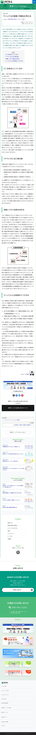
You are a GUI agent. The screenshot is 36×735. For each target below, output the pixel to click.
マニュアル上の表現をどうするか (14, 61)
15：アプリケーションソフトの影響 (12, 420)
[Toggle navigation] (34, 2)
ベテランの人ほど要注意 (12, 56)
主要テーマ (4, 717)
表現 (24, 19)
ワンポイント (19, 19)
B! (19, 395)
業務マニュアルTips (17, 6)
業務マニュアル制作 (6, 707)
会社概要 (4, 686)
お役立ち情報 (5, 721)
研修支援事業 (5, 703)
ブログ (3, 725)
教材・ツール (5, 712)
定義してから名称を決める (13, 58)
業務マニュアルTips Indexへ (18, 432)
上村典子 (29, 374)
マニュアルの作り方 (12, 528)
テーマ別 (10, 536)
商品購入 (4, 699)
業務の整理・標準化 (12, 19)
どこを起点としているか (12, 54)
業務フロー (10, 522)
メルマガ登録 (5, 690)
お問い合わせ (17, 590)
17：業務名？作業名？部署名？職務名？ (22, 425)
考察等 (9, 539)
